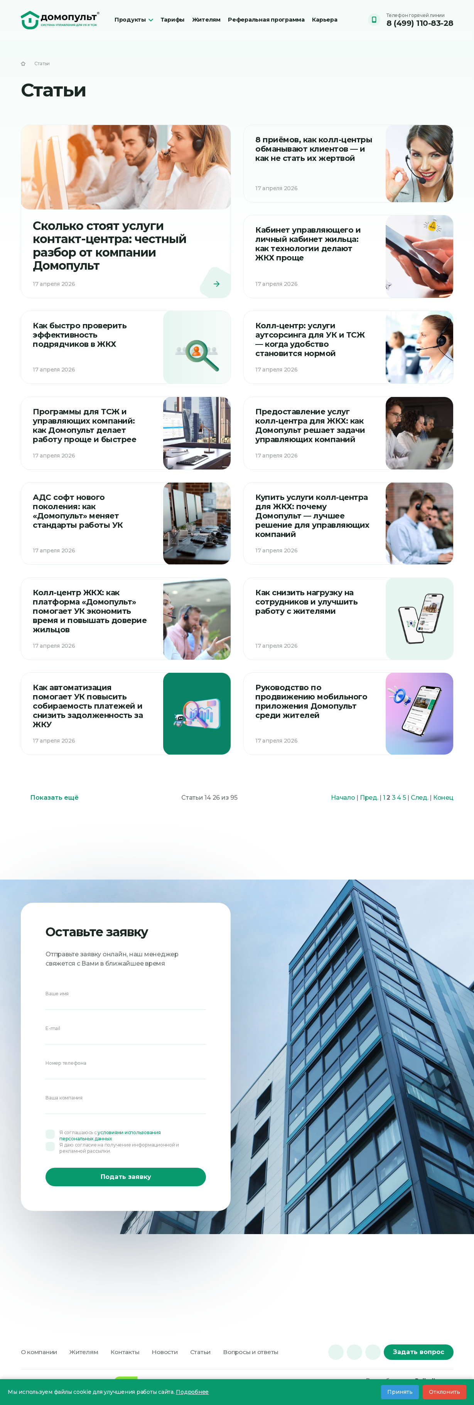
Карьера (329, 17)
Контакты (129, 1352)
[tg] (354, 1352)
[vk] (336, 1352)
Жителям (210, 17)
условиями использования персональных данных (110, 1135)
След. (419, 808)
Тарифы (173, 17)
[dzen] (373, 1352)
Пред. (369, 808)
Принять (400, 1391)
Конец (443, 808)
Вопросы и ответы (259, 1352)
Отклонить (444, 1391)
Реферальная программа (255, 21)
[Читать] (126, 213)
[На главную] (23, 63)
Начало (343, 808)
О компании (40, 1352)
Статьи (207, 1352)
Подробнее (192, 1391)
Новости (170, 1352)
